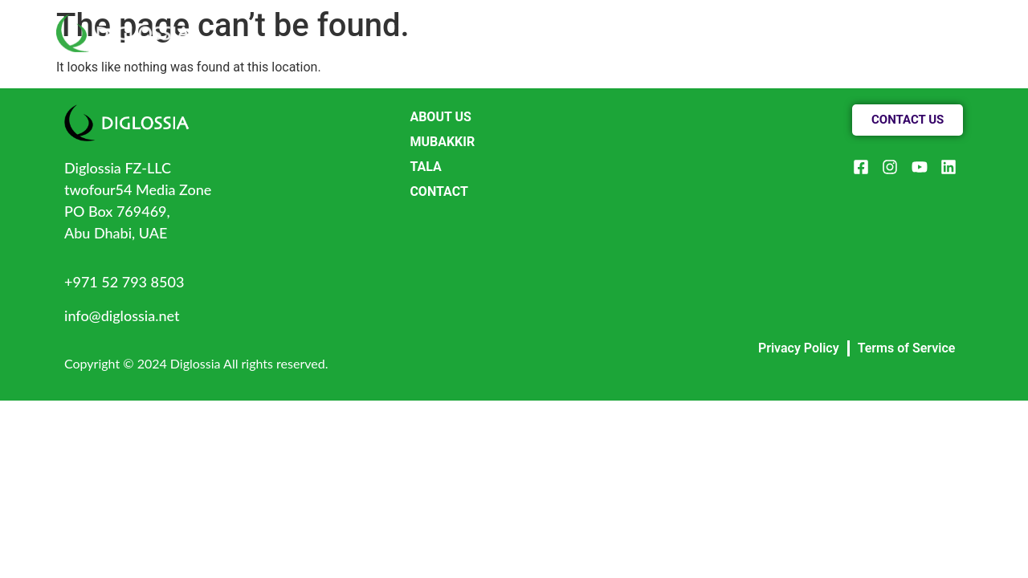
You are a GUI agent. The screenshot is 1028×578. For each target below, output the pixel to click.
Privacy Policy (798, 348)
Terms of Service (907, 348)
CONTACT (839, 23)
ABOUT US (629, 23)
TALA (425, 166)
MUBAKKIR (442, 141)
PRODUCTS (735, 23)
